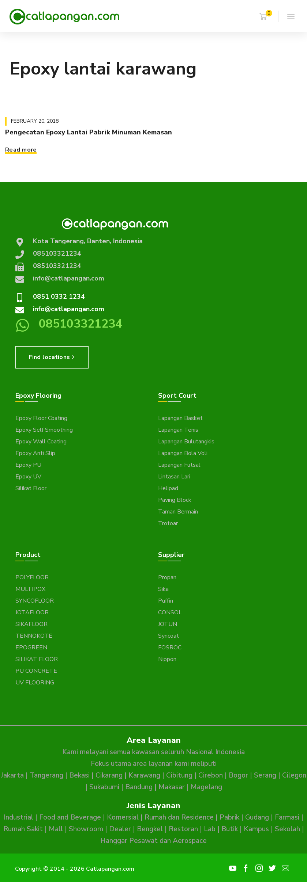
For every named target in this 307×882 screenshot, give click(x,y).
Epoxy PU (28, 465)
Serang (265, 775)
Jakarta (12, 775)
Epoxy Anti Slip (35, 453)
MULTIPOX (30, 589)
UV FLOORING (34, 683)
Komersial (123, 817)
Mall (56, 829)
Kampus (256, 829)
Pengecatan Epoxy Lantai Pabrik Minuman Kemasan (88, 132)
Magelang (206, 787)
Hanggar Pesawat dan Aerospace (153, 840)
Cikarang (109, 775)
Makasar (171, 787)
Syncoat (168, 636)
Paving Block (174, 500)
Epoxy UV (28, 477)
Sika (163, 589)
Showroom (86, 829)
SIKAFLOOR (31, 624)
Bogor (238, 775)
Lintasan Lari (174, 477)
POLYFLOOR (32, 577)
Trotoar (168, 523)
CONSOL (170, 612)
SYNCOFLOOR (34, 601)
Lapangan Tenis (178, 430)
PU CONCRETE (36, 671)
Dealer (120, 829)
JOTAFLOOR (32, 612)
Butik (229, 829)
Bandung (139, 787)
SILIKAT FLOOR (36, 659)
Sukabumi (104, 787)
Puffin (165, 601)
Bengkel (150, 829)
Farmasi (287, 817)
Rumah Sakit (23, 829)
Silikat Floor (30, 488)
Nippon (167, 659)
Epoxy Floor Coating (41, 418)
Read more (21, 150)
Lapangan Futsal (179, 465)
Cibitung (179, 775)
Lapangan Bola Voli (182, 453)
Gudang (257, 817)
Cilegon (294, 775)
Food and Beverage (70, 817)
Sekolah (287, 829)
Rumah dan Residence (179, 817)
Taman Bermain (178, 512)
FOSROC (169, 648)
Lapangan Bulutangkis (186, 442)
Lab (210, 829)
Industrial (18, 817)
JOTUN (167, 624)
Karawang (144, 775)
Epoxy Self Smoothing (44, 430)
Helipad (168, 488)
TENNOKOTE (33, 636)
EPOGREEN (31, 648)
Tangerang (46, 775)
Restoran (183, 829)
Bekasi (79, 775)
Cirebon (210, 775)
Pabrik (229, 817)
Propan (167, 577)
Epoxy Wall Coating (41, 442)
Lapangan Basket (180, 418)
